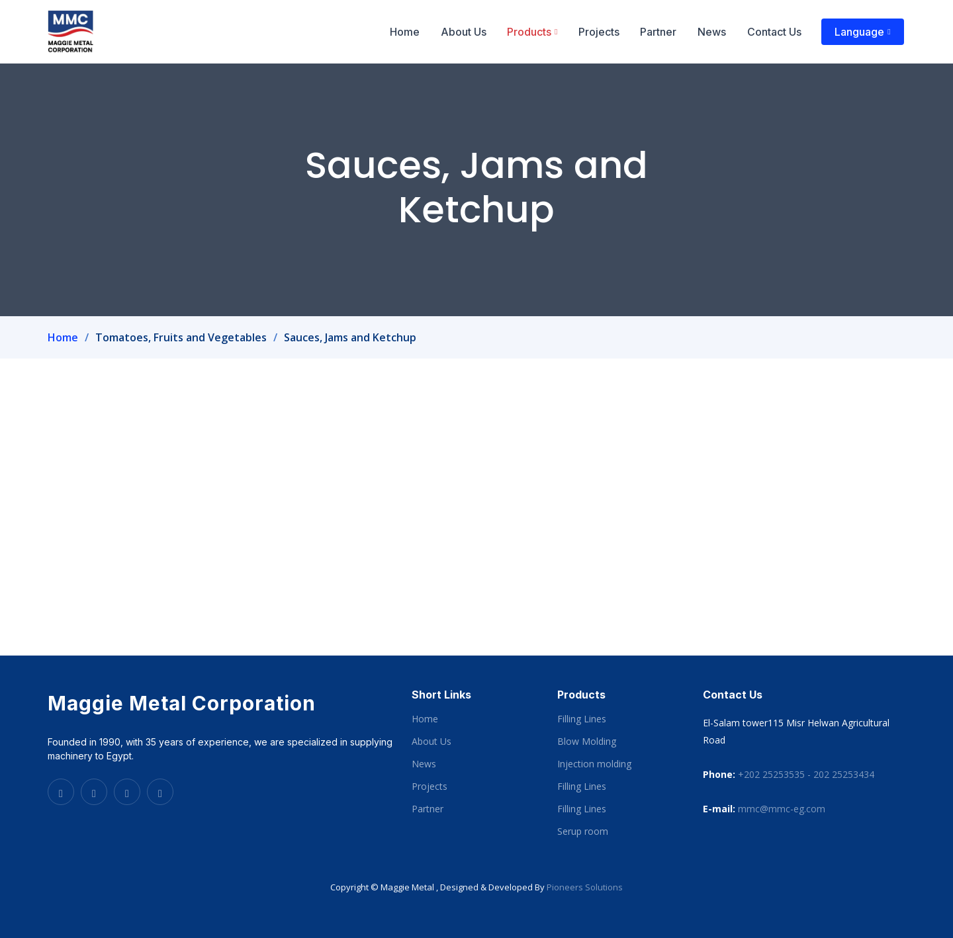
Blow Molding (586, 741)
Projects (604, 31)
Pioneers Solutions (585, 887)
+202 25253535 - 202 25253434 (806, 774)
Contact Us (776, 31)
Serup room (582, 831)
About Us (470, 31)
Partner (663, 31)
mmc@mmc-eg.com (781, 808)
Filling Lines (581, 719)
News (715, 31)
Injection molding (594, 764)
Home (413, 31)
